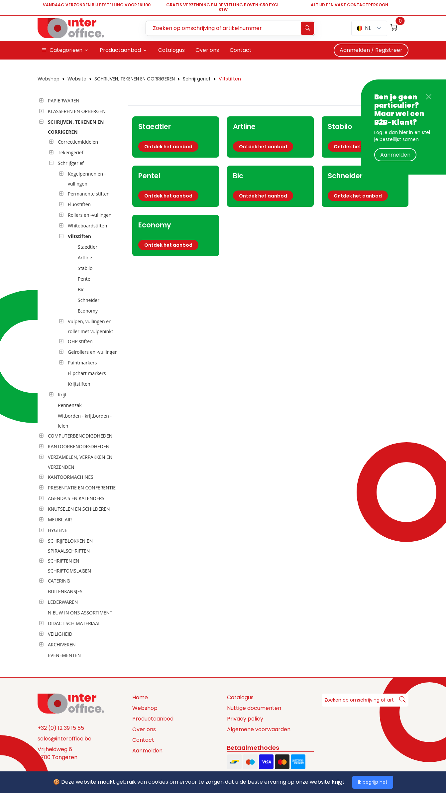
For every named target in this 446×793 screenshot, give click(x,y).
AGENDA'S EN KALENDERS (76, 498)
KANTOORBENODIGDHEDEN (78, 446)
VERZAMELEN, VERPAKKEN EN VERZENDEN (80, 462)
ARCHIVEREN (62, 644)
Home (140, 697)
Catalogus (240, 697)
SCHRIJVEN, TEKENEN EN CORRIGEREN (134, 78)
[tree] (81, 378)
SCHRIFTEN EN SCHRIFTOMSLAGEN (69, 566)
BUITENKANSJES (65, 591)
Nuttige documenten (254, 708)
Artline (85, 257)
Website (76, 78)
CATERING (59, 581)
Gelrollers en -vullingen (93, 352)
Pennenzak (70, 405)
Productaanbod (152, 719)
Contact (143, 740)
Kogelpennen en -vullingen (87, 179)
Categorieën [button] (62, 50)
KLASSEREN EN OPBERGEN (77, 111)
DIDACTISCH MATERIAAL (74, 623)
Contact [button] (241, 50)
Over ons (144, 729)
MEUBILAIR (60, 519)
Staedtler (87, 247)
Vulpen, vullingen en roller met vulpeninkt (90, 326)
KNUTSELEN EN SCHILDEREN (79, 509)
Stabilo (85, 268)
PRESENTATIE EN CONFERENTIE (82, 487)
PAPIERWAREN (63, 100)
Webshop (48, 78)
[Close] (429, 97)
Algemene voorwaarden (258, 729)
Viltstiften (230, 78)
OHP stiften (80, 341)
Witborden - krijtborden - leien (85, 421)
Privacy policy (245, 719)
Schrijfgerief (197, 78)
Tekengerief (70, 152)
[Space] (71, 703)
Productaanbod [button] (120, 50)
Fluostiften (79, 204)
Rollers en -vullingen (89, 215)
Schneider (88, 300)
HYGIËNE (57, 530)
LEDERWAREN (63, 602)
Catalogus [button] (171, 50)
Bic (81, 289)
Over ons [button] (207, 50)
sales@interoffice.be (64, 738)
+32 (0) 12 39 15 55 (61, 728)
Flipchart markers (87, 373)
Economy (88, 311)
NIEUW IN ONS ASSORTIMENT (80, 612)
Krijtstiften (79, 384)
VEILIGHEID (60, 634)
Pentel (84, 279)
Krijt (62, 394)
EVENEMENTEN (64, 655)
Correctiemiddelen (78, 142)
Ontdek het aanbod (168, 146)
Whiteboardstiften (87, 225)
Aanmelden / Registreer (371, 50)
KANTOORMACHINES (70, 477)
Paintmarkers (82, 362)
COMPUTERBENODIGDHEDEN (80, 436)
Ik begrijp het (373, 782)
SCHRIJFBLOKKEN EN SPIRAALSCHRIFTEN (70, 546)
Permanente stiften (89, 194)
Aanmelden (395, 155)
